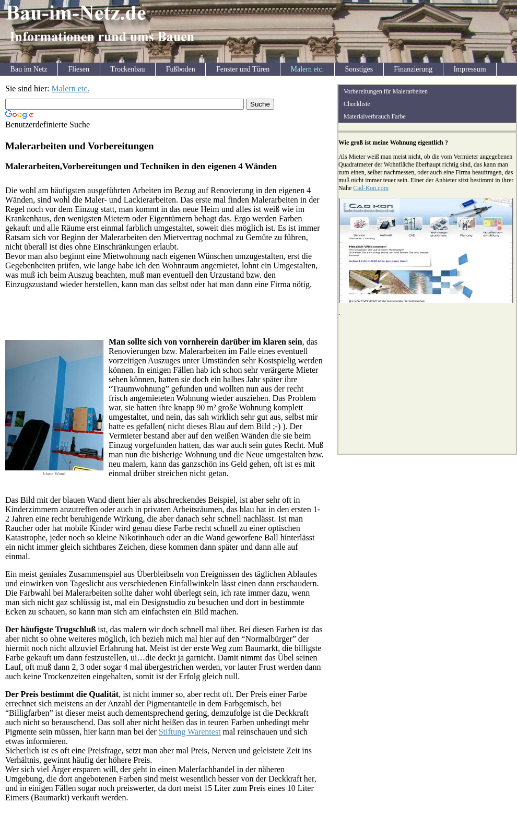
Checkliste (357, 104)
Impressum (469, 69)
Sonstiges (359, 69)
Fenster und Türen (242, 69)
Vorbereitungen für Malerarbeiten (386, 91)
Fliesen (78, 69)
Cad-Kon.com (371, 188)
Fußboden (180, 69)
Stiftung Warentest (190, 731)
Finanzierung (413, 69)
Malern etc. (307, 69)
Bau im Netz (29, 69)
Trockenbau (127, 69)
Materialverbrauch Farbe (375, 116)
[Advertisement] (127, 133)
